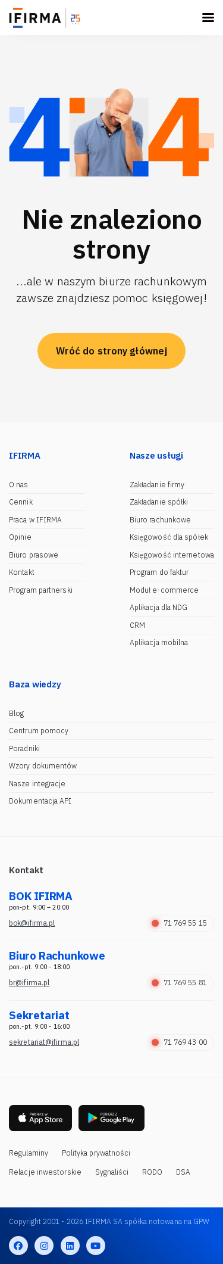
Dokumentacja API (40, 800)
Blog (16, 713)
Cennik (21, 501)
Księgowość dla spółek (169, 537)
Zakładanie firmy (157, 484)
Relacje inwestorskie (45, 1172)
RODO (152, 1172)
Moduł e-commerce (164, 590)
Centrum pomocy (38, 730)
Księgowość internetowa (172, 554)
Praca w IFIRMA (35, 519)
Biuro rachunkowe (160, 519)
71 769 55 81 (179, 982)
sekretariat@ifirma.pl (44, 1042)
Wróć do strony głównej (111, 351)
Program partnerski (41, 590)
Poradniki (24, 748)
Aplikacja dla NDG (159, 607)
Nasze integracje (37, 783)
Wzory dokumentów (43, 765)
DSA (183, 1172)
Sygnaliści (112, 1172)
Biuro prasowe (33, 554)
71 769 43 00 (179, 1042)
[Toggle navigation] (208, 17)
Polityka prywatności (96, 1152)
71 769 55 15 (179, 923)
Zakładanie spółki (159, 501)
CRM (137, 625)
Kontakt (21, 572)
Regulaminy (28, 1152)
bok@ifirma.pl (32, 923)
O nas (19, 484)
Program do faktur (159, 572)
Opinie (20, 537)
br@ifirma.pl (29, 982)
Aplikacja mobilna (159, 642)
